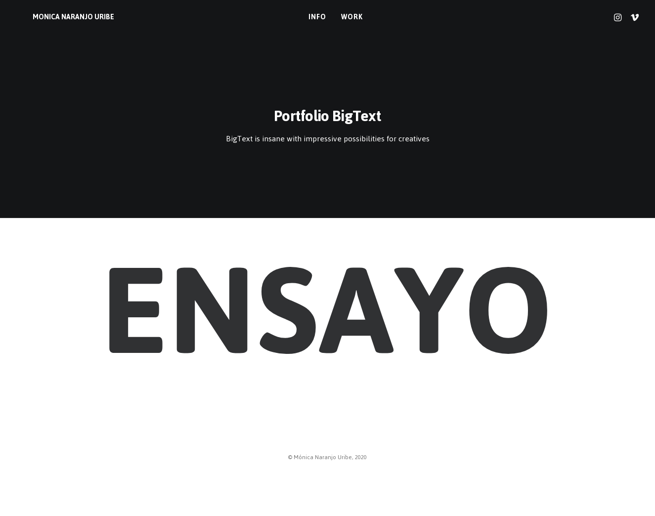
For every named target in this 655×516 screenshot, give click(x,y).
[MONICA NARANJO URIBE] (57, 17)
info (309, 17)
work (343, 17)
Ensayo (327, 311)
